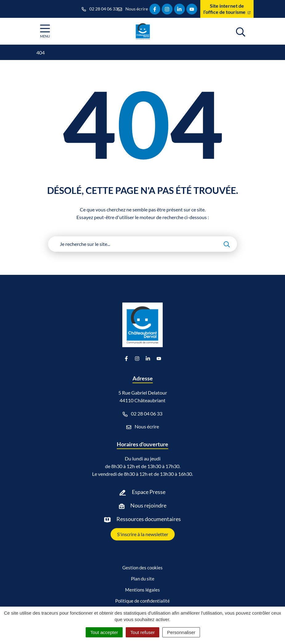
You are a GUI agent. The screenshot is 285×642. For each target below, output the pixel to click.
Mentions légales (142, 589)
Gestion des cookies (142, 567)
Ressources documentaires (148, 519)
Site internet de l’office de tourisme (226, 9)
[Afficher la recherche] (240, 31)
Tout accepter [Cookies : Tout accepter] (104, 632)
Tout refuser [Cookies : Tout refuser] (142, 632)
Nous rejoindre (148, 505)
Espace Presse (148, 491)
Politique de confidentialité (142, 601)
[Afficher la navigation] (45, 31)
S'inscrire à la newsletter (142, 534)
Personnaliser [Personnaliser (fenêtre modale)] (181, 632)
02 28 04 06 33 (142, 414)
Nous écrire (142, 426)
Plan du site (142, 578)
